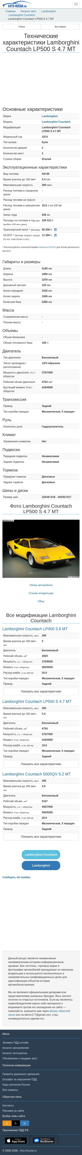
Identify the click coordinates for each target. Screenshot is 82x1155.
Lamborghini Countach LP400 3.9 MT (35, 629)
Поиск (21, 26)
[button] (8, 549)
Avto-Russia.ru (28, 1150)
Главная (11, 11)
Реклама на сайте (13, 1110)
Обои (41, 601)
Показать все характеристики (41, 691)
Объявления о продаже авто (19, 1058)
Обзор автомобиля (41, 585)
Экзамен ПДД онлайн (15, 1042)
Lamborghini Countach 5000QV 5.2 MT (36, 774)
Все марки (60, 26)
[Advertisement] (41, 80)
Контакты (8, 1105)
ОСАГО (52, 247)
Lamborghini (48, 11)
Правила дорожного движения (20, 1074)
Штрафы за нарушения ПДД (19, 1079)
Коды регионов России (16, 1084)
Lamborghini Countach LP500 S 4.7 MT (37, 701)
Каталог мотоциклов (14, 1053)
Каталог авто (28, 11)
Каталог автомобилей (15, 1047)
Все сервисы (10, 1089)
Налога (42, 247)
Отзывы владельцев (41, 593)
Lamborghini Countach (22, 15)
